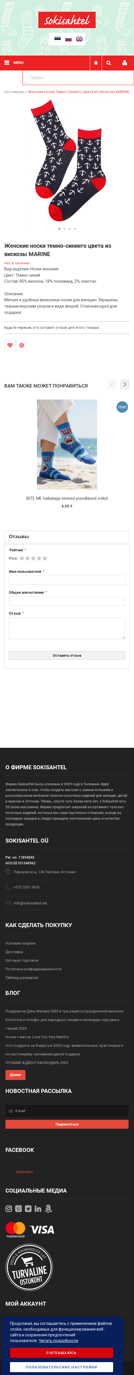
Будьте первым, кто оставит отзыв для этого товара (51, 327)
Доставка (14, 952)
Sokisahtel (24, 1172)
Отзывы (19, 536)
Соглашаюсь (61, 1353)
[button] (59, 229)
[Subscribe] (66, 1124)
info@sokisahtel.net (30, 903)
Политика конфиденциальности (33, 969)
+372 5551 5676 (27, 887)
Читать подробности (58, 1340)
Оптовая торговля (21, 960)
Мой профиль (124, 63)
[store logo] (67, 27)
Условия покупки (20, 943)
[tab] (67, 537)
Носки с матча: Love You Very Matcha (37, 1037)
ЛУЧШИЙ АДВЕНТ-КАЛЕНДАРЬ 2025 (36, 1063)
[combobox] (78, 77)
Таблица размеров (21, 977)
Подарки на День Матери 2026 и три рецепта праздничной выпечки (64, 1011)
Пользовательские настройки (61, 1367)
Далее (15, 1075)
